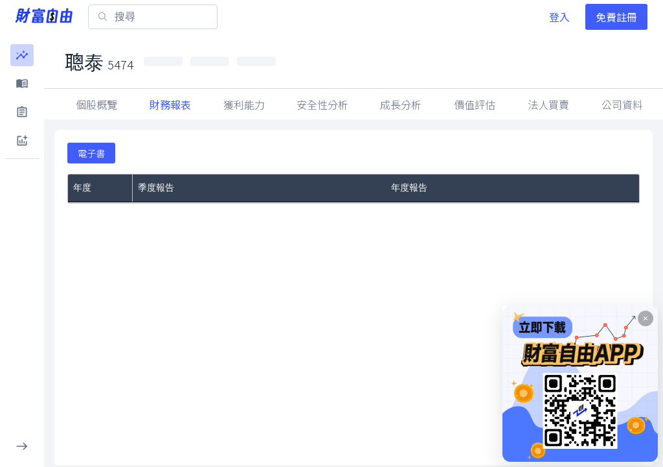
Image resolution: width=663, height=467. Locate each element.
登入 (559, 17)
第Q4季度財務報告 (175, 233)
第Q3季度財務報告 (175, 250)
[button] (22, 55)
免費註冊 (616, 17)
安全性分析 (322, 104)
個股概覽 (96, 104)
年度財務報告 (418, 310)
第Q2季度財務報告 (175, 266)
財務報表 (170, 104)
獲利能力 (244, 104)
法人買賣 (622, 104)
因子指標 (548, 104)
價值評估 (474, 104)
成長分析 (400, 104)
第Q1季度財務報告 (175, 211)
